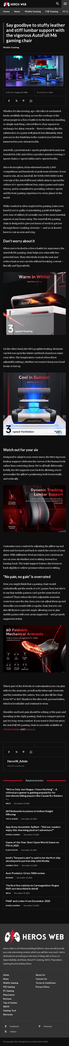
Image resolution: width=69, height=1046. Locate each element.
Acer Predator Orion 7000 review (25, 873)
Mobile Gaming (11, 47)
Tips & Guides (12, 819)
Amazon (30, 729)
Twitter (13, 1031)
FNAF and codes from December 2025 (28, 900)
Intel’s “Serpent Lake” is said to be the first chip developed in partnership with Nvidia (33, 859)
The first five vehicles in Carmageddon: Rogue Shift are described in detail (32, 887)
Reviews (9, 878)
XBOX (8, 803)
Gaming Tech (12, 865)
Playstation (12, 850)
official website (11, 729)
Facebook (14, 1026)
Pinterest (48, 1026)
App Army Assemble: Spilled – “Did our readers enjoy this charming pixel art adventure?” (33, 828)
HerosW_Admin (17, 761)
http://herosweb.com (15, 766)
